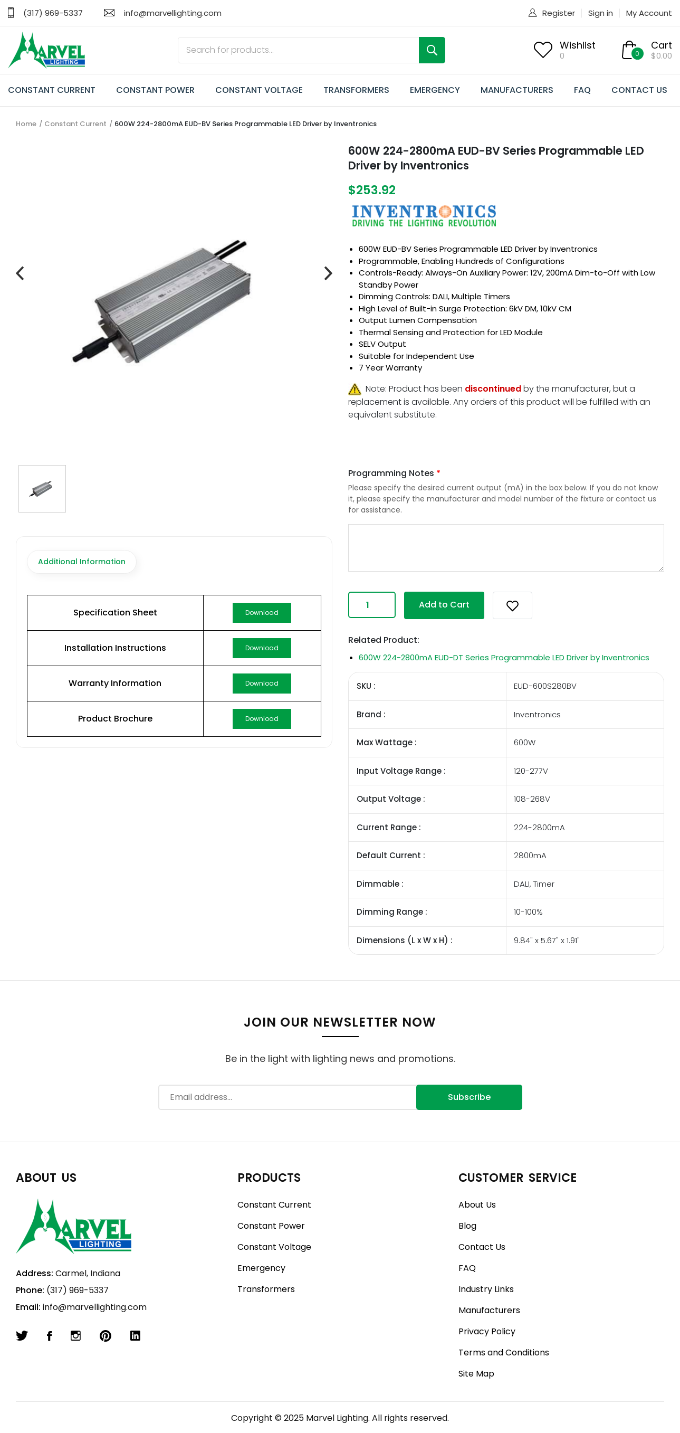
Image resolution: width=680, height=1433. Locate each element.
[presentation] (20, 274)
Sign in (600, 12)
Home (26, 124)
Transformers (266, 1289)
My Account (649, 12)
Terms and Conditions (503, 1352)
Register (558, 12)
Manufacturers (489, 1310)
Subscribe (469, 1097)
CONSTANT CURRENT (51, 90)
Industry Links (486, 1289)
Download (262, 612)
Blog (467, 1226)
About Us (477, 1205)
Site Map (476, 1374)
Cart (661, 45)
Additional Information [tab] (82, 561)
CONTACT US (639, 90)
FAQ (582, 90)
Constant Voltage (274, 1247)
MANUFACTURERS (517, 90)
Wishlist (578, 45)
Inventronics (574, 248)
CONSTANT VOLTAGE (259, 90)
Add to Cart (444, 605)
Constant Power (271, 1226)
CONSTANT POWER (155, 90)
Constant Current (75, 124)
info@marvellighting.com (173, 12)
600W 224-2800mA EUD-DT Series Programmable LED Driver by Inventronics (504, 657)
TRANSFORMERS (356, 90)
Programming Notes (394, 473)
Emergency (261, 1268)
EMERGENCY (435, 90)
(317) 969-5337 (53, 12)
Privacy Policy (486, 1331)
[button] (512, 605)
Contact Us (481, 1247)
